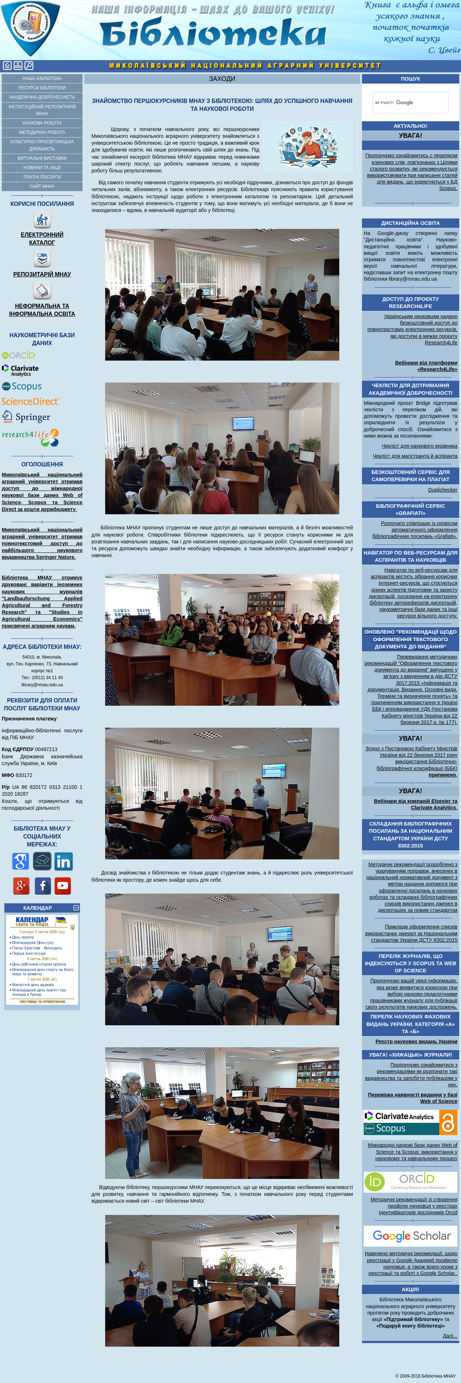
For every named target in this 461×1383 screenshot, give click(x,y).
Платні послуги (42, 177)
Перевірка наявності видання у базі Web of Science (412, 1098)
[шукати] (400, 102)
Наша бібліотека (42, 78)
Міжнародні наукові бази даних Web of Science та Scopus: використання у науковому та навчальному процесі (412, 1151)
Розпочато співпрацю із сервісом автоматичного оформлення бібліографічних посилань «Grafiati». (414, 529)
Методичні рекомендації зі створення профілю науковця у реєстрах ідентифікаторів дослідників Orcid (414, 1206)
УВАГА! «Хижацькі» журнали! (410, 1055)
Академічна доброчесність (42, 97)
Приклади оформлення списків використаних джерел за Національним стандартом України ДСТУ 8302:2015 (411, 933)
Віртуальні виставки (42, 158)
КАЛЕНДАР (51, 907)
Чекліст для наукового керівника (419, 446)
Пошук (410, 79)
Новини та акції (42, 167)
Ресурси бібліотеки (42, 87)
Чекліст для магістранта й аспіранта (415, 456)
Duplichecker (442, 490)
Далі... (450, 1336)
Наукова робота (42, 123)
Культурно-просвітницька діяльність (42, 145)
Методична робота (42, 132)
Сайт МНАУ (42, 186)
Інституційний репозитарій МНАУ (42, 110)
